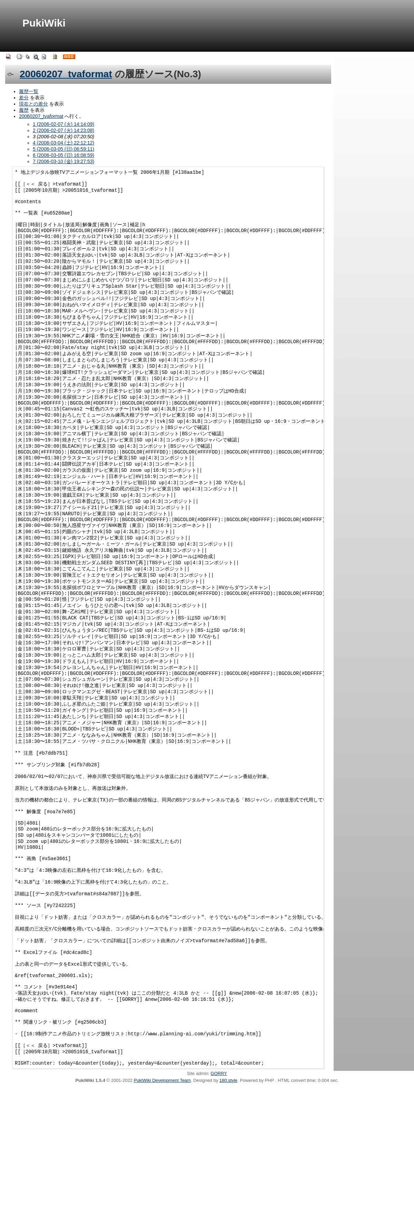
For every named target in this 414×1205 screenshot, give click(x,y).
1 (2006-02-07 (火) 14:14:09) (63, 124)
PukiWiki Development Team (162, 1197)
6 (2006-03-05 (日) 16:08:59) (63, 155)
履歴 (24, 110)
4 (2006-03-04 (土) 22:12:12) (63, 143)
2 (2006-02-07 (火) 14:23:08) (63, 130)
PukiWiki (44, 23)
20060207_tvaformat (66, 74)
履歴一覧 (28, 91)
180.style (228, 1197)
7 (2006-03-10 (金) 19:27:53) (63, 161)
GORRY (219, 1190)
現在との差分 (33, 104)
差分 (24, 97)
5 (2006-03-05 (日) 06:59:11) (63, 149)
